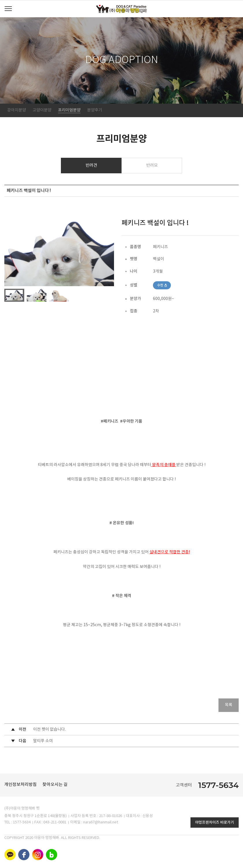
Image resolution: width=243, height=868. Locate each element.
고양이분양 (42, 110)
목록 (228, 705)
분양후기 (94, 110)
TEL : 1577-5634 (17, 822)
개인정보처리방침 (20, 784)
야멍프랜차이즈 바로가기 (214, 822)
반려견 (91, 165)
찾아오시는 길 (55, 784)
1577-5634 (218, 785)
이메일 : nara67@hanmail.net (94, 822)
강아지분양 (16, 110)
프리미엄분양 (69, 110)
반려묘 (152, 165)
